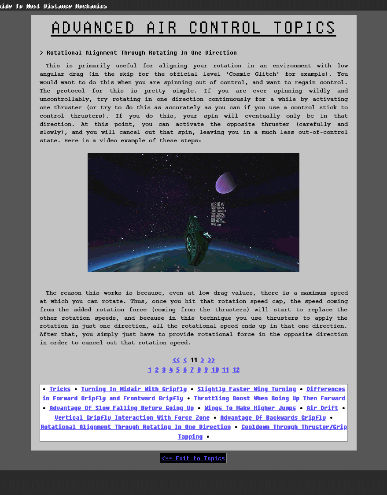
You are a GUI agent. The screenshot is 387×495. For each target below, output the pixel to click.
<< (176, 359)
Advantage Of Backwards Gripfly (273, 417)
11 (225, 369)
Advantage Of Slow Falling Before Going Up (121, 407)
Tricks (59, 388)
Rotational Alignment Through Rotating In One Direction (136, 426)
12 (236, 369)
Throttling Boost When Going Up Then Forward (269, 398)
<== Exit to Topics (193, 458)
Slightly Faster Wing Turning (246, 388)
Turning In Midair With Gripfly (134, 388)
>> (211, 359)
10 (214, 369)
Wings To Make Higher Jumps (250, 407)
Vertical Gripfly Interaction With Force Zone (132, 417)
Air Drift (322, 407)
